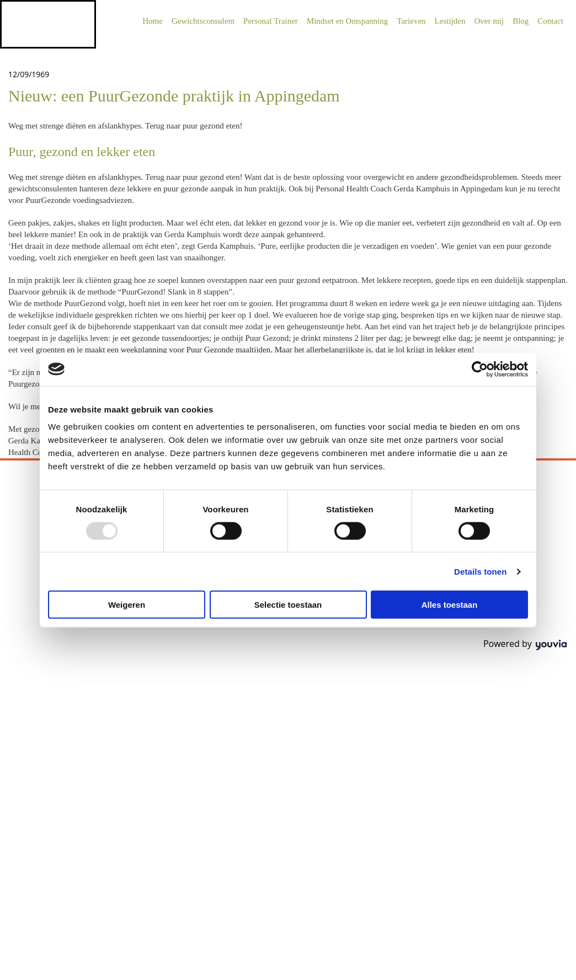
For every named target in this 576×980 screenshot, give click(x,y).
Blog (521, 21)
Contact (550, 21)
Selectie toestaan (288, 604)
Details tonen (480, 571)
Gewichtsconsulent (203, 21)
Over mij (489, 21)
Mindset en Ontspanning (347, 21)
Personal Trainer (270, 21)
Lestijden (450, 21)
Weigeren (126, 604)
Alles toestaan (450, 604)
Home (152, 21)
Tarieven (411, 21)
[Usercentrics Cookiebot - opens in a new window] (479, 369)
